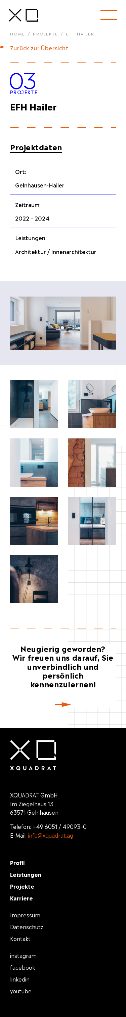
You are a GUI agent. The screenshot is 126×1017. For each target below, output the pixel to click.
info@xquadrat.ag (50, 835)
